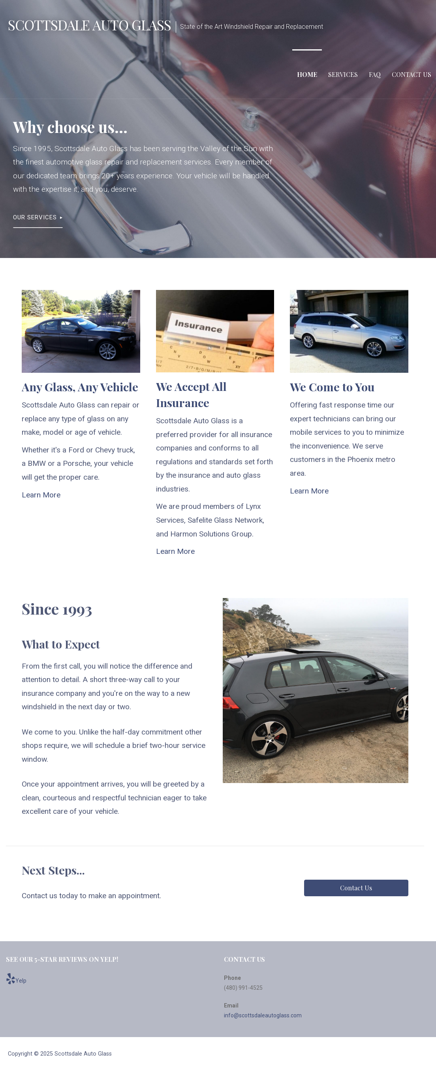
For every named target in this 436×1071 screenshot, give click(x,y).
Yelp (16, 978)
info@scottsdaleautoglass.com (263, 1015)
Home (307, 74)
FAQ (375, 74)
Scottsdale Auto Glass (89, 24)
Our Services (35, 217)
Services (343, 74)
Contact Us (411, 74)
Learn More (41, 494)
